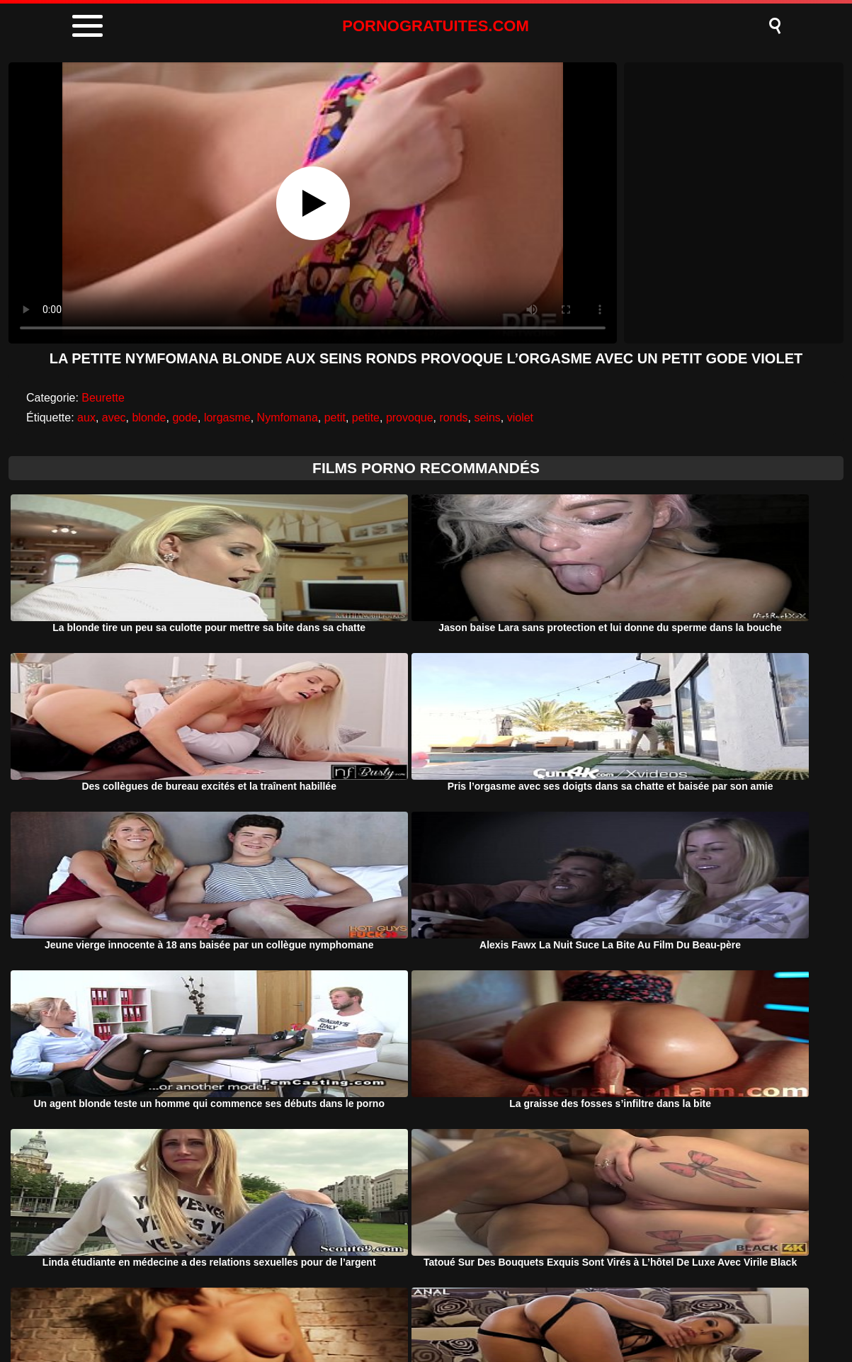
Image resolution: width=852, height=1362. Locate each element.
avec (114, 418)
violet (520, 418)
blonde (149, 418)
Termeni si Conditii (452, 1315)
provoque (409, 418)
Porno (304, 1315)
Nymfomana (287, 418)
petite (366, 418)
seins (487, 418)
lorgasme (227, 418)
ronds (454, 418)
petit (335, 418)
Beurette (102, 398)
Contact (544, 1315)
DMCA (363, 1315)
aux (86, 418)
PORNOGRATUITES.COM (435, 26)
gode (185, 418)
